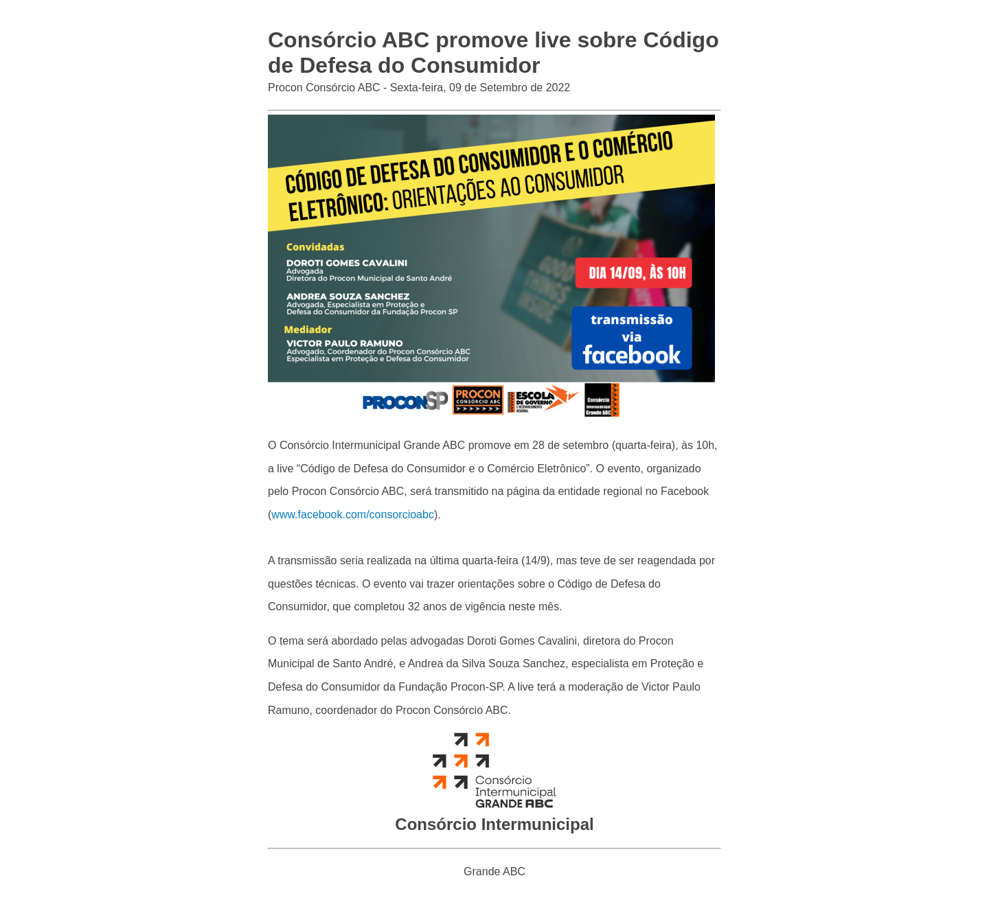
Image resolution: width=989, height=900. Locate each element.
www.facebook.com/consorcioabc (352, 514)
